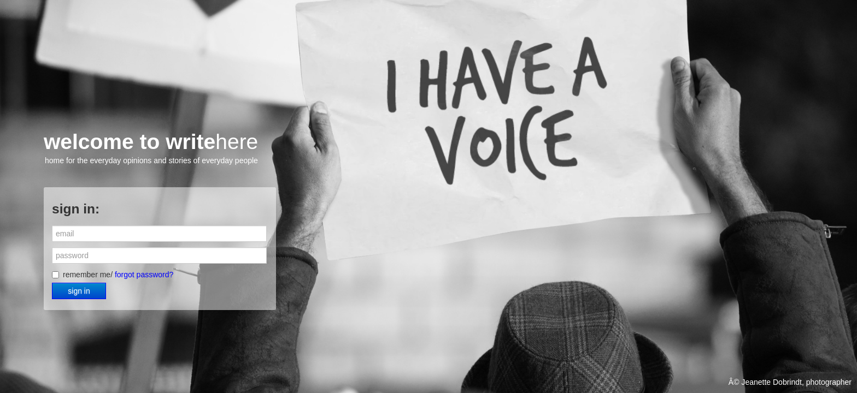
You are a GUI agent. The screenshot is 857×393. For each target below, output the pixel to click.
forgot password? (144, 274)
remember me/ (112, 274)
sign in (79, 291)
